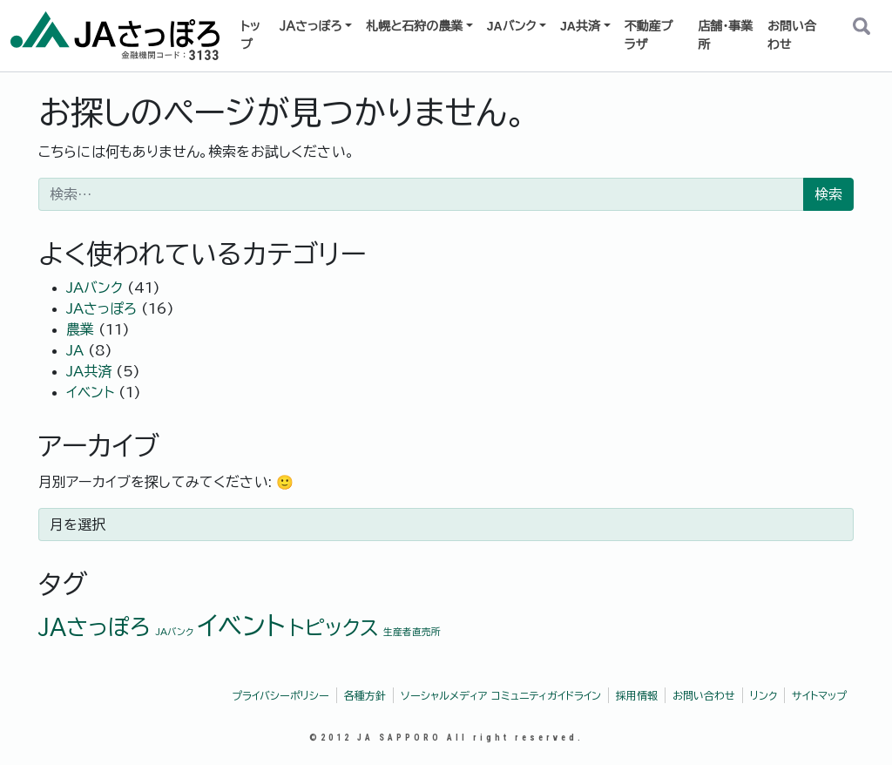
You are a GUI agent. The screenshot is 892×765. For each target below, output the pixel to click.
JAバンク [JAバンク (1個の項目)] (174, 631)
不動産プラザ (649, 35)
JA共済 (580, 26)
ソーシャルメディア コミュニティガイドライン (501, 695)
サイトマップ (819, 695)
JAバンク (512, 26)
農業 (80, 329)
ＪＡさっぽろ (311, 26)
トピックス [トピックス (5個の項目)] (334, 627)
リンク (763, 695)
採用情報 (637, 695)
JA (75, 350)
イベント (90, 392)
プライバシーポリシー (280, 695)
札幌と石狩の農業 (414, 26)
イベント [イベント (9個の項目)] (241, 626)
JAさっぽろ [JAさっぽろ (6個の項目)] (94, 627)
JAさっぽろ (101, 308)
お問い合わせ (791, 35)
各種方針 (365, 695)
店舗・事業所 (725, 35)
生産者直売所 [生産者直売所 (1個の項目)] (412, 631)
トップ (250, 35)
